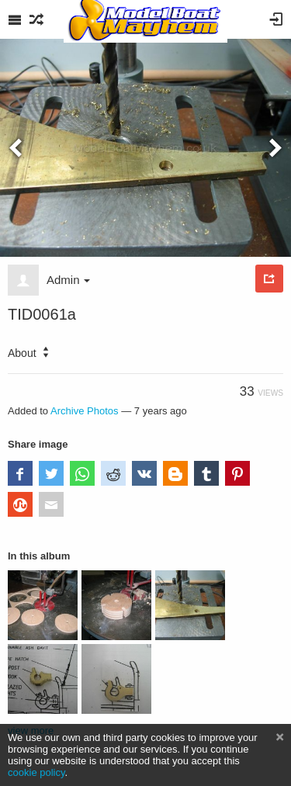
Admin (68, 279)
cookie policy (36, 772)
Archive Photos (84, 411)
